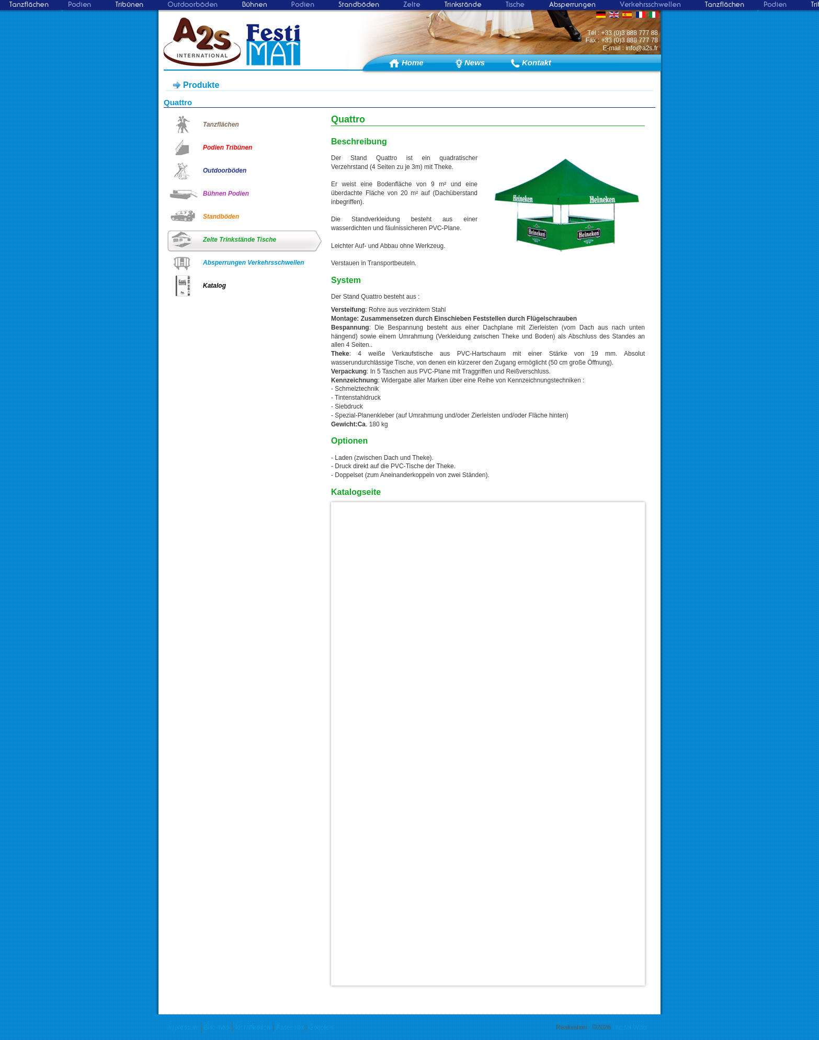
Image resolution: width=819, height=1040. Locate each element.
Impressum (183, 1027)
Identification (252, 1027)
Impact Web (629, 1027)
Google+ (321, 1027)
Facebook (290, 1027)
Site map (216, 1027)
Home (413, 62)
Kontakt (536, 62)
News (474, 62)
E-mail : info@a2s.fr (630, 48)
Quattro (178, 102)
